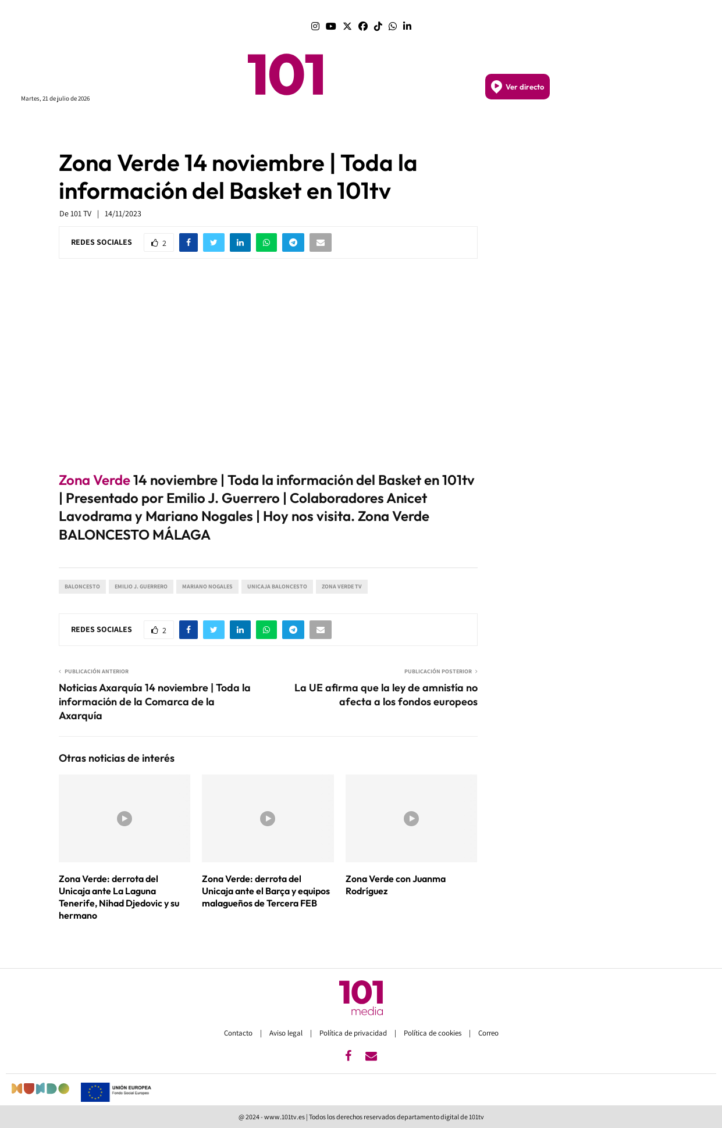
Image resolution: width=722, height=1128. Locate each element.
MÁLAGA (321, 126)
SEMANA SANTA (457, 126)
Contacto (239, 1033)
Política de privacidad (354, 1033)
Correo (488, 1033)
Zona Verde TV (342, 586)
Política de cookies (433, 1033)
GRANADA (400, 126)
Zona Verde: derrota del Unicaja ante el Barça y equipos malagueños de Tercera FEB (266, 891)
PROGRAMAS (172, 126)
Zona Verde (94, 479)
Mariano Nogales (207, 586)
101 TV (80, 213)
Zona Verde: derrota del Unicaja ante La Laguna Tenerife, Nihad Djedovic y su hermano (119, 896)
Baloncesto (82, 586)
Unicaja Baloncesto (277, 586)
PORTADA (223, 126)
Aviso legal (286, 1033)
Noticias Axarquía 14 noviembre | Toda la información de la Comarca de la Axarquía (155, 701)
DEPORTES (518, 126)
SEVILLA (359, 126)
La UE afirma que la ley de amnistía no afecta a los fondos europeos (386, 694)
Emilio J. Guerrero (141, 586)
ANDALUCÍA (273, 126)
